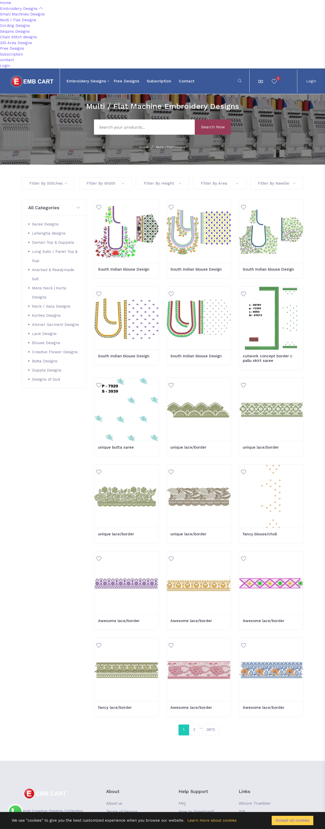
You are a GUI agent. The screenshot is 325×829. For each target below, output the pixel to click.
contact (7, 60)
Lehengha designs (49, 233)
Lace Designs (44, 333)
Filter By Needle (277, 183)
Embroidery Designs (21, 8)
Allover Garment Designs (55, 324)
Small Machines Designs (22, 14)
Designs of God (46, 379)
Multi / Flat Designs (18, 20)
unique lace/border (188, 447)
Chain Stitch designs (18, 37)
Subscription (11, 54)
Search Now (213, 127)
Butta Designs (44, 361)
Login (5, 65)
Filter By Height (162, 183)
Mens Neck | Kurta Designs (49, 292)
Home (5, 3)
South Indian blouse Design (123, 269)
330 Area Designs (16, 43)
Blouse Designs (46, 343)
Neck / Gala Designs (51, 306)
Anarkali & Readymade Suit (53, 274)
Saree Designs (45, 224)
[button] (54, 208)
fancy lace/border (115, 707)
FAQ (182, 803)
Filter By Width (105, 183)
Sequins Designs (15, 31)
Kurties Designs (46, 315)
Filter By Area (219, 183)
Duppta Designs (46, 370)
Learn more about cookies (212, 820)
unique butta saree (116, 447)
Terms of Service (121, 811)
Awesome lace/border (119, 621)
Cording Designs (15, 25)
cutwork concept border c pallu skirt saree (267, 358)
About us (114, 803)
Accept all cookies (292, 820)
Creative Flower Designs (55, 352)
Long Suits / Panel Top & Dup (54, 256)
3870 (210, 729)
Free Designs (12, 48)
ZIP (242, 811)
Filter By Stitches (48, 183)
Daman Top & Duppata (53, 242)
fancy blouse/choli (260, 534)
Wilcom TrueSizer (255, 803)
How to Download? (196, 811)
